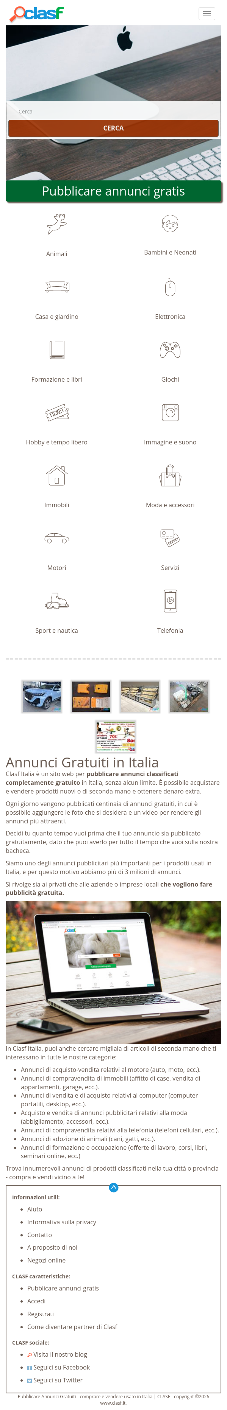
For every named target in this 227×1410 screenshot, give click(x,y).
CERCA (113, 128)
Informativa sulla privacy (61, 1222)
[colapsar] (207, 13)
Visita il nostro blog (57, 1354)
